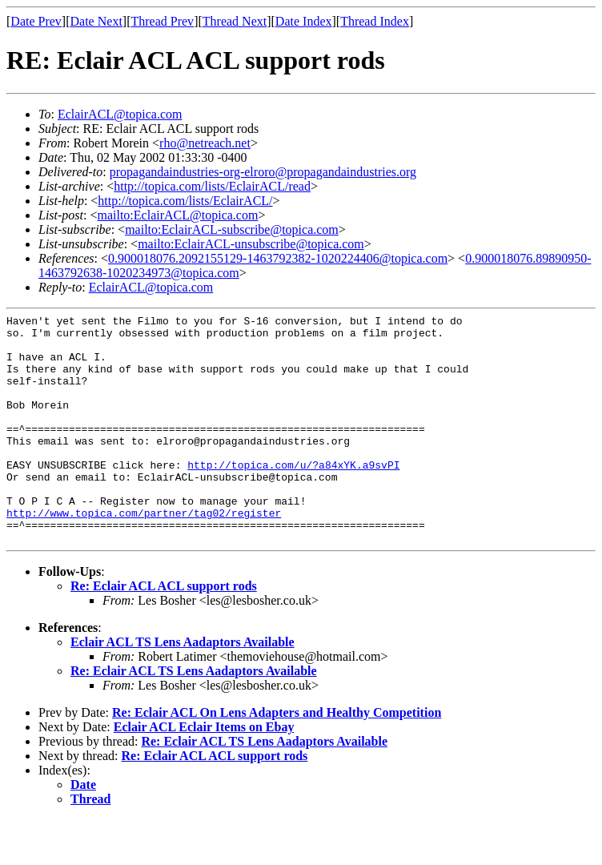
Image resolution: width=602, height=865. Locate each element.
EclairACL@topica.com (120, 114)
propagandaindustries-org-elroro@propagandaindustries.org (263, 172)
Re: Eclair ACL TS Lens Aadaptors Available (193, 716)
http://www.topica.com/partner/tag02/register (143, 553)
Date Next (96, 21)
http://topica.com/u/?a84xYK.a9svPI (293, 496)
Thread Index (374, 21)
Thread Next (235, 21)
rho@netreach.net (205, 143)
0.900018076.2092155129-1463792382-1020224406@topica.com (277, 258)
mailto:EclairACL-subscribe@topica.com (232, 229)
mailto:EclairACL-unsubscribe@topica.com (251, 244)
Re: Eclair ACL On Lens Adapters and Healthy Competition (276, 758)
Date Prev (36, 21)
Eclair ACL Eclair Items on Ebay (204, 772)
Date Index (303, 21)
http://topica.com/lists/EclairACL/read (212, 186)
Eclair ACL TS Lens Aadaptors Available (182, 687)
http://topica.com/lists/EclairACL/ (185, 200)
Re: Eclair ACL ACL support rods (163, 631)
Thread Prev (162, 21)
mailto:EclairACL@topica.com (177, 215)
